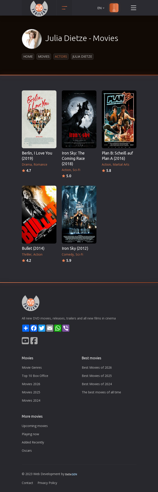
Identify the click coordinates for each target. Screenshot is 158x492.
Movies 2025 (31, 392)
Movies (44, 56)
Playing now (30, 434)
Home (28, 56)
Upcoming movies (35, 426)
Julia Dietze (82, 56)
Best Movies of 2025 (97, 376)
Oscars (27, 450)
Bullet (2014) (33, 248)
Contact (27, 483)
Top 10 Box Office (35, 376)
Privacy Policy (47, 483)
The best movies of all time (101, 392)
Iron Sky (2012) (75, 248)
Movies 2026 (31, 384)
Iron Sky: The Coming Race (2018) (73, 158)
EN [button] (101, 8)
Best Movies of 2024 (97, 384)
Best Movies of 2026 (97, 367)
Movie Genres (32, 367)
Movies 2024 (31, 400)
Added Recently (33, 442)
